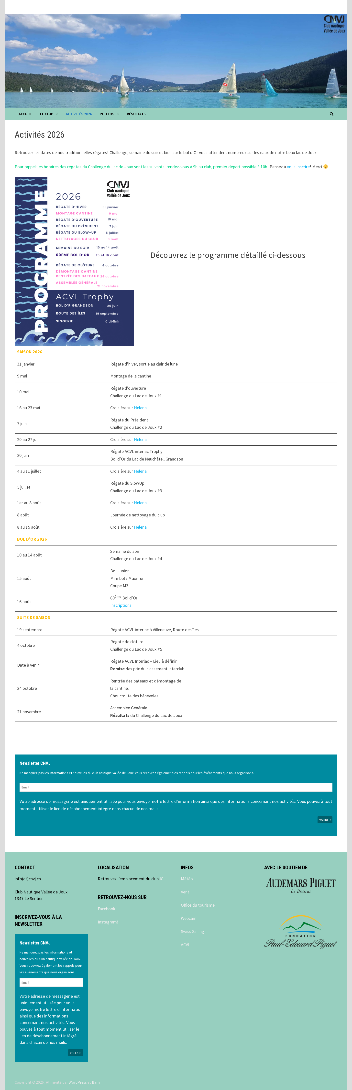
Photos (107, 113)
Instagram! (108, 922)
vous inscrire (298, 166)
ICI (162, 878)
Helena (140, 407)
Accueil (25, 113)
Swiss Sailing (192, 931)
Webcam (189, 918)
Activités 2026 (79, 113)
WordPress (78, 1082)
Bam (96, 1082)
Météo (187, 878)
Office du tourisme (198, 905)
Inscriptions (121, 605)
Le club (46, 113)
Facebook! (107, 909)
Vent (185, 892)
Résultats (136, 113)
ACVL (185, 944)
